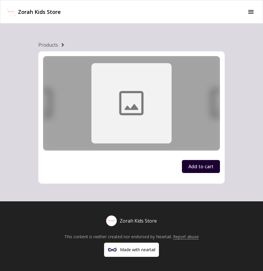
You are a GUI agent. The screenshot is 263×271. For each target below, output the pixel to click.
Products (48, 45)
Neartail (163, 236)
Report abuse (186, 236)
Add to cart (200, 166)
